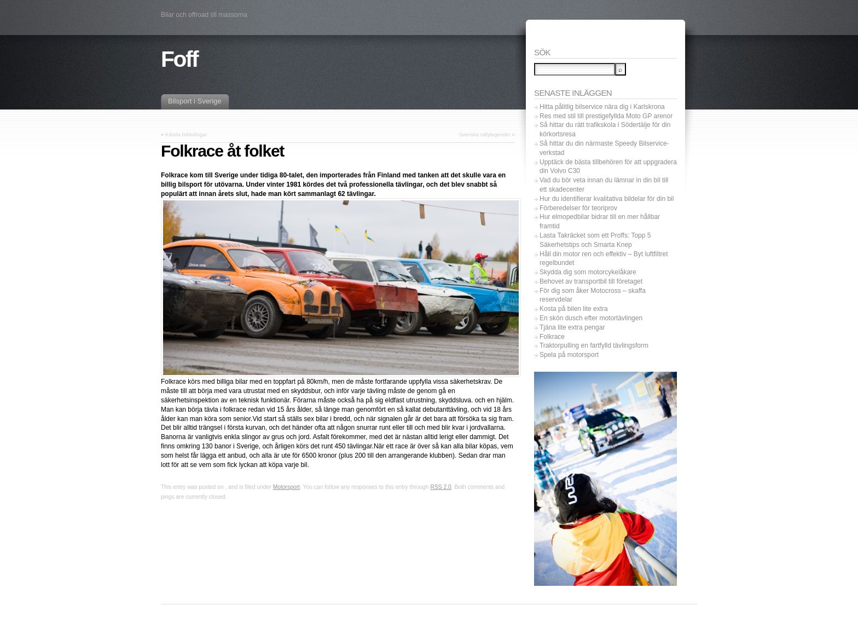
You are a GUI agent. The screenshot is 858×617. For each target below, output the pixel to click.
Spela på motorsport (569, 355)
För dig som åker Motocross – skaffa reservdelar (593, 295)
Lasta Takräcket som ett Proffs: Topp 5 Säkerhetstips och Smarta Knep (595, 240)
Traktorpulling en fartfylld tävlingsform (594, 345)
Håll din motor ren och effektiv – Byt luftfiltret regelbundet (604, 258)
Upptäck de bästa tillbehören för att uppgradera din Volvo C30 (608, 166)
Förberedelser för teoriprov (578, 208)
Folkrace (552, 337)
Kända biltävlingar (186, 134)
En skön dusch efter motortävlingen (591, 318)
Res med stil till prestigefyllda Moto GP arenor (606, 116)
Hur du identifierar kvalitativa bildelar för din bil (607, 199)
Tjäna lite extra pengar (572, 327)
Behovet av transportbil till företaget (591, 281)
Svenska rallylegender (484, 134)
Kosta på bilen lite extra (574, 309)
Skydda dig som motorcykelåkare (588, 272)
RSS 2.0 (440, 487)
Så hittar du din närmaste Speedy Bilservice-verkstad (604, 148)
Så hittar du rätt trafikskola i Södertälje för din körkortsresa (605, 129)
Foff (179, 59)
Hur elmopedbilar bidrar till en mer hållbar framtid (600, 221)
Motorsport (286, 487)
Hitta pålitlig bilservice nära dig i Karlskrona (602, 107)
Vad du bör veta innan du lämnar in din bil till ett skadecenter (604, 184)
